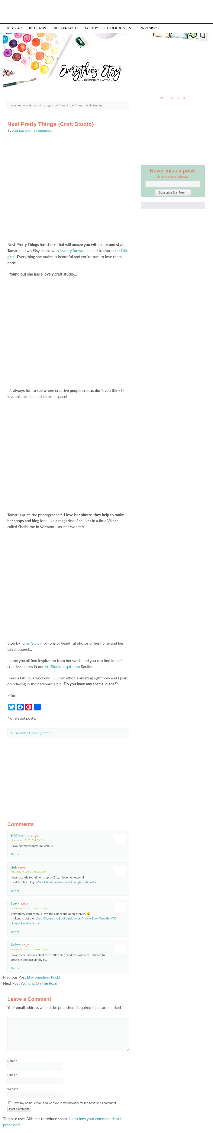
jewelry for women (75, 250)
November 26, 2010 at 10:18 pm (29, 948)
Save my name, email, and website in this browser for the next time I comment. (65, 1102)
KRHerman (20, 835)
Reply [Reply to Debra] (15, 967)
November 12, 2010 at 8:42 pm (28, 839)
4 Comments (42, 130)
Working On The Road (39, 982)
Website (12, 1088)
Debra (16, 944)
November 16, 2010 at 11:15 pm (29, 907)
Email (12, 1074)
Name (12, 1060)
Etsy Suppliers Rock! (44, 976)
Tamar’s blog (31, 642)
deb (14, 866)
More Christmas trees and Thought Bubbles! (65, 881)
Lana (15, 903)
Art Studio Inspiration (62, 665)
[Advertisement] (68, 775)
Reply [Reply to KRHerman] (15, 854)
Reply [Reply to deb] (15, 890)
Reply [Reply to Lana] (15, 931)
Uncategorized (39, 732)
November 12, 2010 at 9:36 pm (28, 871)
